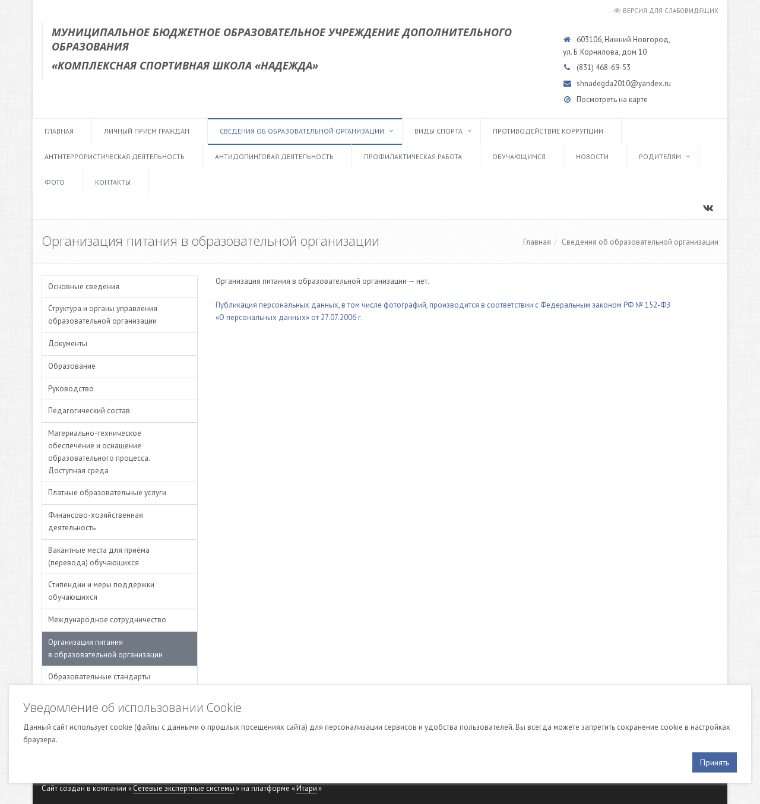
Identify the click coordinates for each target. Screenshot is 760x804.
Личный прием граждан (146, 130)
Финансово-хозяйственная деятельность (95, 521)
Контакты (113, 182)
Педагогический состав (89, 411)
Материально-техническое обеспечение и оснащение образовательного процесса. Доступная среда (99, 451)
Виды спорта (438, 130)
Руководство (71, 389)
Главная (59, 130)
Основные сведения (83, 286)
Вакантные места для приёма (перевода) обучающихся (99, 556)
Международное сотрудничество (107, 620)
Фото (55, 182)
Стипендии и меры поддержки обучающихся (101, 591)
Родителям (660, 156)
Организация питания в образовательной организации (105, 648)
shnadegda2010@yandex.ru (624, 83)
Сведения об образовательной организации (302, 130)
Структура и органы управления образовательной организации (102, 314)
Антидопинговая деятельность (274, 156)
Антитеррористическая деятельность (115, 156)
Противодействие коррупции (548, 130)
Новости (592, 156)
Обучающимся (519, 156)
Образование (72, 366)
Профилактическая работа (413, 156)
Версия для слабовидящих (670, 11)
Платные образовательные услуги (107, 493)
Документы (67, 343)
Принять (714, 762)
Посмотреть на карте (612, 99)
